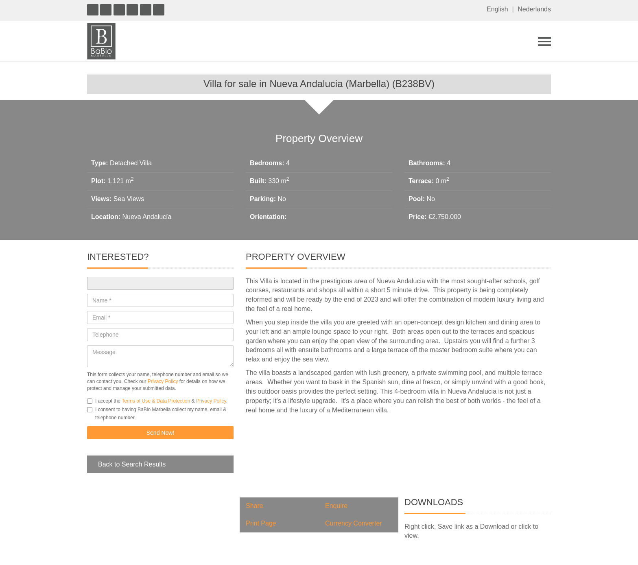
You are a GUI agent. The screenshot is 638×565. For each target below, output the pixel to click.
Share (254, 505)
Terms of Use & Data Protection (156, 401)
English (497, 9)
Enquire (336, 505)
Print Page (261, 523)
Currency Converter (353, 523)
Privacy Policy (163, 381)
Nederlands (534, 9)
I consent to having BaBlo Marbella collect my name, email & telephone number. (156, 413)
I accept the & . (157, 401)
